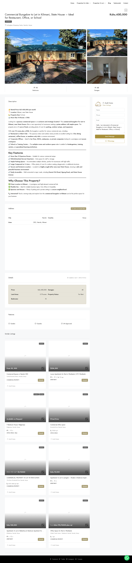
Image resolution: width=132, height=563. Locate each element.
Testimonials (117, 3)
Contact (125, 3)
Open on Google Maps (78, 208)
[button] (127, 558)
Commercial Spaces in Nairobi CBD (17, 374)
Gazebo (39, 324)
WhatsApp (109, 141)
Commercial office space (57, 425)
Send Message (109, 136)
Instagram (70, 559)
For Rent (8, 21)
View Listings (107, 105)
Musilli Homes (12, 386)
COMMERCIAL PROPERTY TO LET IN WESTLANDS (23, 478)
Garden (13, 324)
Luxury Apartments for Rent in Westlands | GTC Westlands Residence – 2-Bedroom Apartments (79, 374)
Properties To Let (98, 3)
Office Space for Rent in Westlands (61, 531)
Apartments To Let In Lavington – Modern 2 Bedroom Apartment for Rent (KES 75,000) (76, 478)
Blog (109, 3)
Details (41, 380)
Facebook (54, 559)
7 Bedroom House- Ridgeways (16, 425)
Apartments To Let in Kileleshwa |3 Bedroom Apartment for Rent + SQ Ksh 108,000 (32, 531)
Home (72, 3)
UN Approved (67, 324)
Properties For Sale (83, 3)
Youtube (78, 559)
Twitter (62, 559)
